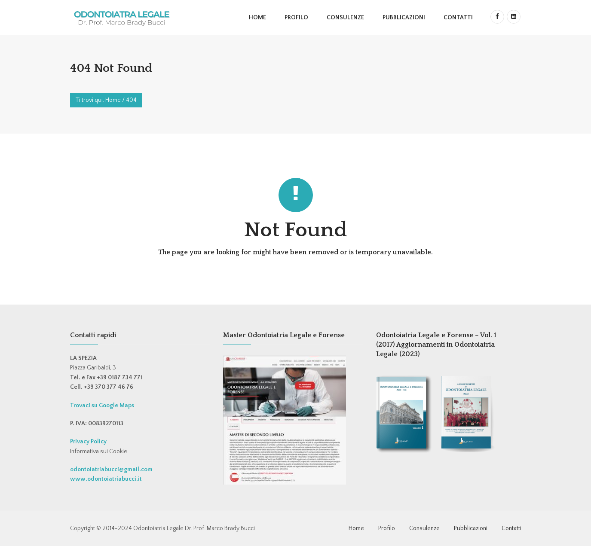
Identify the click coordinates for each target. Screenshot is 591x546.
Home (257, 17)
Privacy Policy (88, 441)
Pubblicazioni (404, 17)
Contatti (458, 17)
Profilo (296, 17)
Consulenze (345, 17)
